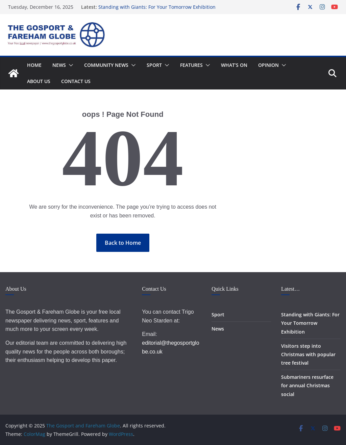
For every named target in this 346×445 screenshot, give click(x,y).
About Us (38, 81)
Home (34, 65)
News (59, 65)
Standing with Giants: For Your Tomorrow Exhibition (157, 7)
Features (191, 65)
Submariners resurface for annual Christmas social (307, 385)
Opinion (268, 65)
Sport (154, 65)
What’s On (234, 65)
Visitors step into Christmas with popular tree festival (308, 354)
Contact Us (76, 81)
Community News (106, 65)
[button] (69, 65)
